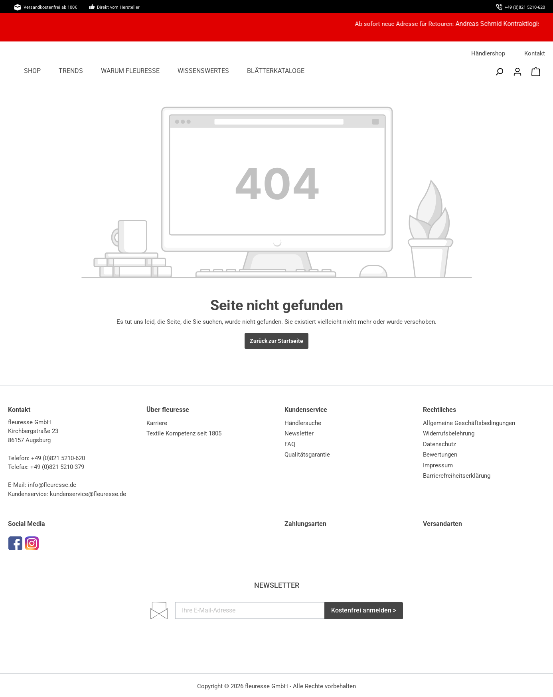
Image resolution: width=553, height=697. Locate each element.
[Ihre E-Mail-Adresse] (250, 610)
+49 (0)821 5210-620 (58, 458)
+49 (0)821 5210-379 (57, 467)
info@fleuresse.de (52, 484)
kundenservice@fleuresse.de (88, 494)
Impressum (438, 465)
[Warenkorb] (536, 71)
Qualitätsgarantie (307, 454)
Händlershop (488, 53)
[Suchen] (499, 71)
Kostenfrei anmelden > (363, 610)
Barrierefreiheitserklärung (456, 475)
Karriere (156, 423)
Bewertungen (440, 454)
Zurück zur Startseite (276, 341)
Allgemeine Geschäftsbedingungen (469, 423)
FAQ (289, 444)
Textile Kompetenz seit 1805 (183, 433)
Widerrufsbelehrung (448, 433)
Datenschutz (439, 444)
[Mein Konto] (517, 71)
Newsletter (299, 433)
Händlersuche (302, 423)
